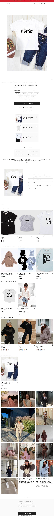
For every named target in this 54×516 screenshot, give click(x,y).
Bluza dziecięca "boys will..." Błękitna (42, 274)
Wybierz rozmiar (14, 513)
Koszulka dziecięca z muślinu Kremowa (23, 309)
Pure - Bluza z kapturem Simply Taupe (41, 345)
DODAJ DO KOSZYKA (27, 103)
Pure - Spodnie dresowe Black (24, 345)
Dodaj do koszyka (40, 513)
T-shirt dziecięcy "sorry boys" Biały (6, 309)
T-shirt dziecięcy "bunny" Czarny (7, 236)
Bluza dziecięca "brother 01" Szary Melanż (25, 274)
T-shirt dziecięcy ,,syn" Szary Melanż (25, 236)
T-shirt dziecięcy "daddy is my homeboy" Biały (7, 383)
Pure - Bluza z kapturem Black (6, 345)
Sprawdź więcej (27, 498)
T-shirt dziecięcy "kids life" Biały (42, 236)
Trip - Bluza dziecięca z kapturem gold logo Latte (7, 274)
